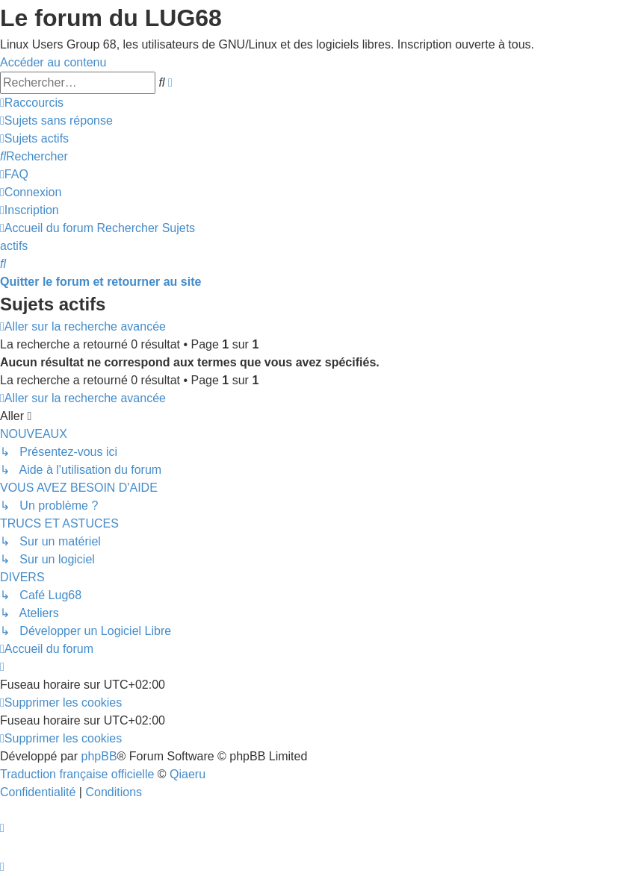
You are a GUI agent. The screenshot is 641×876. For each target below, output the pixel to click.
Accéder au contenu (53, 62)
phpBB (99, 756)
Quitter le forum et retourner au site (100, 281)
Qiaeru (187, 774)
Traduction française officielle (77, 774)
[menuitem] (56, 120)
